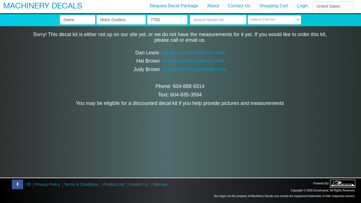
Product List (113, 184)
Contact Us (138, 184)
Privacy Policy (47, 184)
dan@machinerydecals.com (193, 53)
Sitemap (160, 184)
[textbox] (274, 19)
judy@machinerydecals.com (194, 69)
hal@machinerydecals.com (192, 61)
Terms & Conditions (81, 184)
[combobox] (274, 20)
